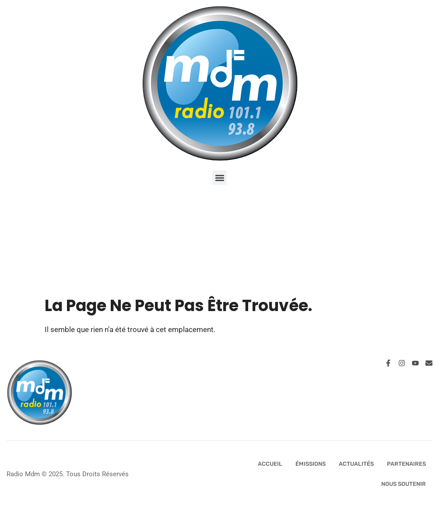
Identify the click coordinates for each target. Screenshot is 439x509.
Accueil (270, 464)
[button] (219, 177)
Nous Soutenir (403, 484)
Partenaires (406, 464)
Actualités (356, 464)
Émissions (310, 464)
